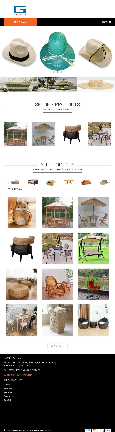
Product (8, 392)
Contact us (9, 396)
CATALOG (20, 21)
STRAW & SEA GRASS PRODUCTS (104, 293)
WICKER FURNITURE (33, 293)
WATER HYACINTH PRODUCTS (16, 297)
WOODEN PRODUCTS (69, 293)
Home (7, 384)
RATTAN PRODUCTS (86, 293)
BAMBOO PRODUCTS (51, 293)
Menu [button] (106, 22)
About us (8, 388)
